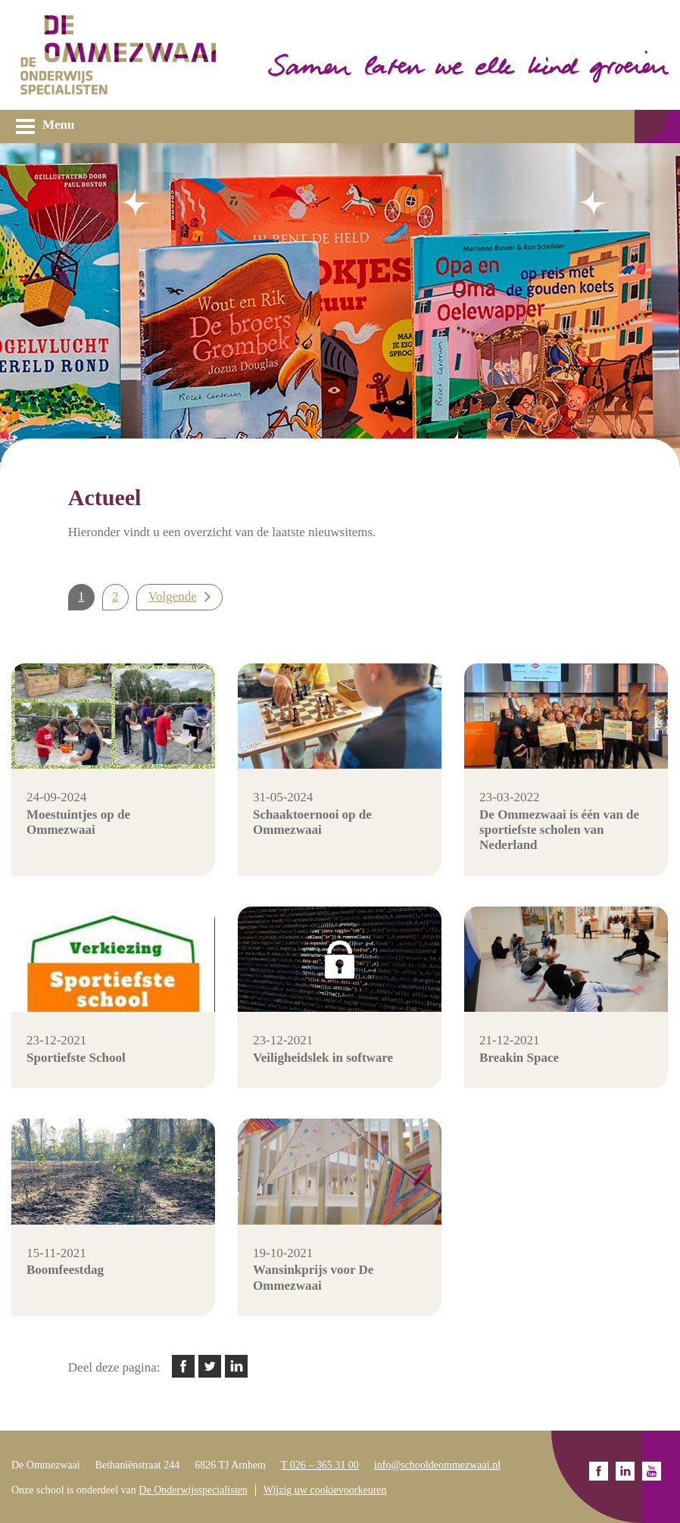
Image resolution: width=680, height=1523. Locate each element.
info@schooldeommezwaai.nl (437, 1465)
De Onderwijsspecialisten (193, 1490)
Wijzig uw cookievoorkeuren (325, 1490)
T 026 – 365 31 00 (320, 1465)
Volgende (172, 596)
